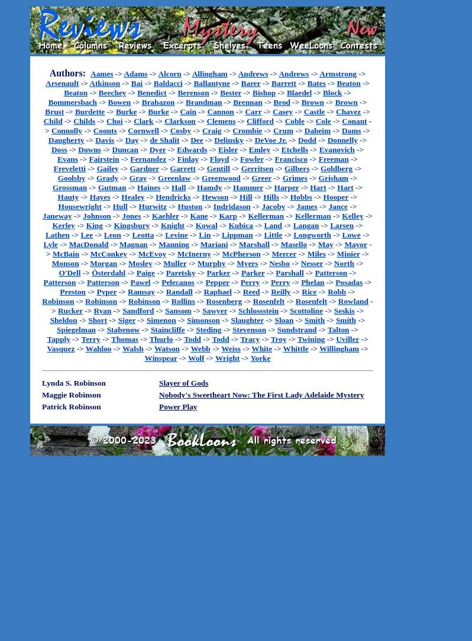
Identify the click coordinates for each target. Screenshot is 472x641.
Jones (131, 215)
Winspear (161, 358)
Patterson (331, 272)
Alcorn (169, 73)
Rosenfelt (269, 301)
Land (273, 225)
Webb (200, 348)
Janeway (57, 215)
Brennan (247, 102)
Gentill (218, 168)
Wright (227, 358)
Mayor (355, 244)
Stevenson (249, 329)
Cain (188, 111)
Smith (315, 320)
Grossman (70, 187)
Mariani (214, 244)
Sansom (178, 310)
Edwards (192, 149)
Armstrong (338, 73)
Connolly (66, 130)
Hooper (335, 197)
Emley (259, 149)
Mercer (283, 253)
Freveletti (70, 168)
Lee (86, 234)
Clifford (260, 121)
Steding (208, 329)
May (326, 244)
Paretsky (181, 272)
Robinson (58, 301)
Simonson (203, 320)
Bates (317, 83)
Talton (339, 329)
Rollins (183, 301)
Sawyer (214, 310)
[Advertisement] (422, 184)
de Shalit (164, 140)
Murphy (211, 263)
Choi (114, 121)
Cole (323, 121)
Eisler (228, 149)
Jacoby (273, 206)
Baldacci (168, 83)
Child (53, 121)
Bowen (119, 102)
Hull (120, 206)
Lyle (51, 244)
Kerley (63, 225)
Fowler (252, 159)
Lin (205, 234)
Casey (283, 111)
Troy (279, 339)
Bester (230, 92)
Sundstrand (297, 329)
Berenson (193, 92)
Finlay (188, 159)
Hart (318, 187)
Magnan (133, 244)
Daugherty (67, 140)
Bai (137, 83)
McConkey (108, 253)
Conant (354, 121)
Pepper (217, 282)
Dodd (307, 140)
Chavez (348, 111)
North (344, 263)
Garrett (183, 168)
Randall (179, 291)
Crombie (247, 130)
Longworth (312, 234)
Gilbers (297, 168)
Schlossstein (258, 310)
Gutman (112, 187)
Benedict (152, 92)
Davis (104, 140)
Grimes (295, 178)
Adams (135, 73)
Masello (294, 244)
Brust (54, 111)
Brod (281, 102)
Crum (283, 130)
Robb (337, 291)
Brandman (204, 102)
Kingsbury (132, 225)
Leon (112, 234)
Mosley (140, 263)
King (94, 225)
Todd (192, 339)
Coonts (105, 130)
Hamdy (209, 187)
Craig (212, 130)
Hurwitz (153, 206)
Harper (286, 187)
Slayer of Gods (183, 383)
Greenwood (221, 178)
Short (97, 320)
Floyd (219, 159)
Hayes (100, 197)
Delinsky (229, 140)
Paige (146, 272)
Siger (126, 320)
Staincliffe (168, 329)
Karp (228, 215)
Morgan (103, 263)
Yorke (260, 358)
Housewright (80, 206)
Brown (313, 102)
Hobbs (301, 197)
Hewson (215, 197)
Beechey (113, 92)
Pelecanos (178, 282)
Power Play (178, 406)
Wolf (196, 358)
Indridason (232, 206)
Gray (138, 178)
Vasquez (61, 348)
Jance (338, 206)
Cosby (181, 130)
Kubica (240, 225)
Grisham (333, 178)
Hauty (68, 197)
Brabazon (158, 102)
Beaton (349, 83)
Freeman (334, 159)
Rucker (70, 310)
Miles (317, 253)
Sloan (284, 320)
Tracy (250, 339)
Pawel (141, 282)
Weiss (231, 348)
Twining (311, 339)
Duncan (125, 149)
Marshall (254, 244)
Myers (247, 263)
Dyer (158, 149)
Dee (196, 140)
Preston (72, 291)
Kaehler (165, 215)
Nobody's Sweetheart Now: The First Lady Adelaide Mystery (261, 394)
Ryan (103, 310)
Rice (309, 291)
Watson (167, 348)
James (307, 206)
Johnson (97, 215)
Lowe (351, 234)
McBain (66, 253)
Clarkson (180, 121)
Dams (351, 130)
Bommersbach (73, 102)
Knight (173, 225)
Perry (250, 282)
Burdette (90, 111)
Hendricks (173, 197)
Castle (314, 111)
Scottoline (306, 310)
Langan (306, 225)
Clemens (220, 121)
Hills (271, 197)
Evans (67, 159)
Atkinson (104, 83)
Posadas (349, 282)
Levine (176, 234)
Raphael (218, 291)
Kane (199, 215)
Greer (261, 178)
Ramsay (141, 291)
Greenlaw (174, 178)
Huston (190, 206)
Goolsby (72, 178)
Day (132, 140)
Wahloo (99, 348)
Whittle (296, 348)
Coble (295, 121)
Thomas (124, 339)
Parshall (289, 272)
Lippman (237, 234)
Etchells (295, 149)
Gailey (108, 168)
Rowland (353, 301)
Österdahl (108, 272)
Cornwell (143, 130)
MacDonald (89, 244)
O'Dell (69, 272)
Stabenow (123, 329)
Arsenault (62, 83)
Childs (84, 121)
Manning (174, 244)
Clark (143, 121)
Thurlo (161, 339)
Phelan (312, 282)
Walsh (133, 348)
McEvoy (152, 253)
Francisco (291, 159)
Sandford (138, 310)
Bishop (264, 92)
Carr (253, 111)
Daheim (318, 130)
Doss (59, 149)
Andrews (253, 73)
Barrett (283, 83)
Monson (65, 263)
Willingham (339, 348)
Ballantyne (211, 83)
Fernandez (148, 159)
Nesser (312, 263)
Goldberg (337, 168)
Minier (348, 253)
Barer (251, 83)
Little (273, 234)
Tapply (58, 339)
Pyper (107, 291)
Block (332, 92)
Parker (218, 272)
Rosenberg (224, 301)
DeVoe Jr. (271, 140)
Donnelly (343, 140)
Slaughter (247, 320)
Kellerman (266, 215)
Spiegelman (76, 329)
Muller (174, 263)
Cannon (221, 111)
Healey (132, 197)
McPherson (241, 253)
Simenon (161, 320)
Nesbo (279, 263)
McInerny (194, 253)
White (261, 348)
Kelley (352, 215)
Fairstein (104, 159)
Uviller (347, 339)
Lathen (58, 234)
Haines (148, 187)
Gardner (144, 168)
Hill (246, 197)
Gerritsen (257, 168)
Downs (89, 149)
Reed (251, 291)
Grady (107, 178)
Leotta (143, 234)
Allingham (210, 73)
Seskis (344, 310)
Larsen (342, 225)
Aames (102, 73)
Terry (90, 339)
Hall (179, 187)
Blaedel (299, 92)
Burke (126, 111)
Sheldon (63, 320)
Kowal (207, 225)
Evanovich (337, 149)
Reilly (280, 291)
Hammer (248, 187)
